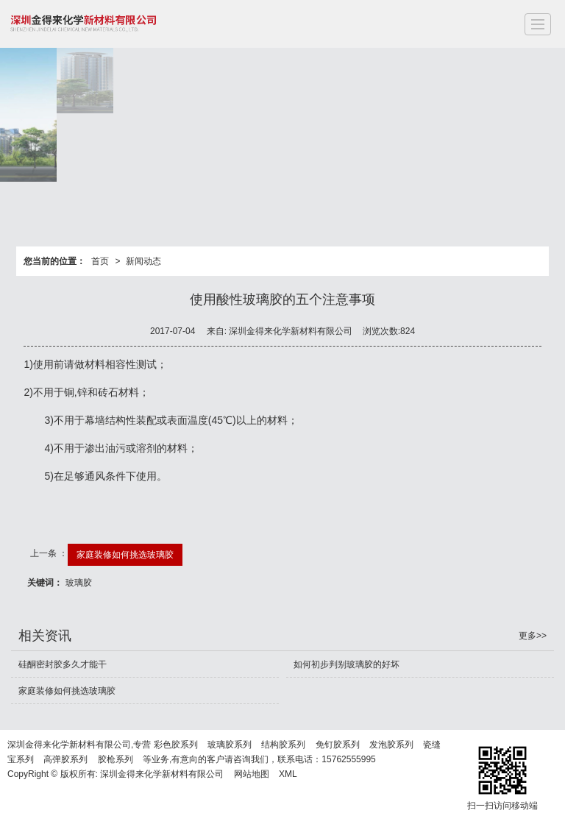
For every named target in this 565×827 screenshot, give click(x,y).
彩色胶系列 (176, 744)
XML (288, 774)
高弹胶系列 (65, 759)
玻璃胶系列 (229, 744)
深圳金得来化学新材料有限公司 (162, 774)
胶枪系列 (115, 759)
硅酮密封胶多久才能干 (62, 664)
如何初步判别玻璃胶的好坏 (346, 664)
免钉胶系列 (338, 744)
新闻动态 (143, 261)
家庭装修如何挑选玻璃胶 (125, 555)
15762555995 (348, 759)
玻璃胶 (78, 583)
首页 (100, 261)
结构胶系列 (283, 744)
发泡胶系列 (391, 744)
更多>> (533, 636)
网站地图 (251, 774)
